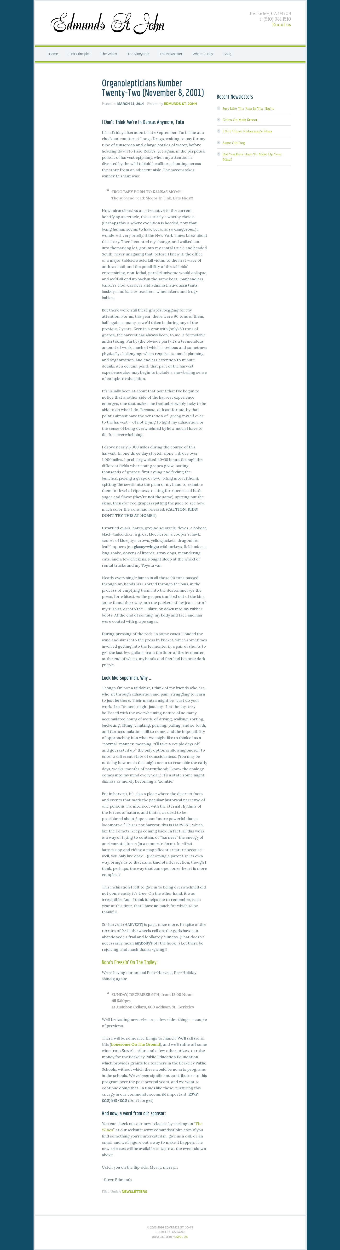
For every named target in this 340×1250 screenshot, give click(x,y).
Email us (281, 24)
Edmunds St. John (108, 22)
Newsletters (134, 1191)
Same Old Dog (234, 143)
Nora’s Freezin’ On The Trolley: (130, 962)
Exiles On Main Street (240, 120)
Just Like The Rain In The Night (248, 108)
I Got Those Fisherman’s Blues (247, 131)
